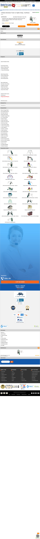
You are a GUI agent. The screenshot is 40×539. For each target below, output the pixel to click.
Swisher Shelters (4, 141)
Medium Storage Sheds (5, 67)
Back (6, 26)
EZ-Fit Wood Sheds (4, 117)
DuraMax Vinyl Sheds (4, 85)
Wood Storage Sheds (4, 78)
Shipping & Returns (4, 342)
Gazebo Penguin (4, 118)
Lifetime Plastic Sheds (5, 88)
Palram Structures (4, 130)
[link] (4, 326)
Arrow (13, 371)
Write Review (22, 26)
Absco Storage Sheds (5, 110)
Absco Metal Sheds (4, 82)
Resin (22, 374)
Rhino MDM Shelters (4, 131)
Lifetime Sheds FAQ (34, 374)
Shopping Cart (29, 5)
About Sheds (3, 371)
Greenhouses (3, 95)
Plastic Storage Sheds (5, 75)
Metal (22, 371)
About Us (2, 332)
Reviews (1, 10)
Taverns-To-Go (3, 143)
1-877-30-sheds (20, 282)
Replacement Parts (4, 339)
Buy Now (33, 24)
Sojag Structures (4, 137)
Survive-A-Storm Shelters (5, 140)
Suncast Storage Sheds (5, 138)
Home (1, 9)
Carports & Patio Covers (5, 93)
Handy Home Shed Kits (5, 121)
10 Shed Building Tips (35, 380)
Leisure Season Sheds (5, 124)
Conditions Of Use (3, 374)
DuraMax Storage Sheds (5, 115)
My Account (27, 2)
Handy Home (13, 377)
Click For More (20, 37)
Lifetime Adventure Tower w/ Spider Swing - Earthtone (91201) (30, 9)
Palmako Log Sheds (4, 128)
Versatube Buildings (4, 144)
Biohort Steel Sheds (4, 114)
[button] (38, 538)
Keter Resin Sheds (4, 123)
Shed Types (33, 377)
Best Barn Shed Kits (4, 113)
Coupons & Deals (4, 335)
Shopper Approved (4, 380)
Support (33, 2)
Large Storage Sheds (4, 68)
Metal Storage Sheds (4, 74)
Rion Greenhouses (4, 133)
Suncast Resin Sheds (4, 89)
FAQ (2, 336)
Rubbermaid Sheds (4, 134)
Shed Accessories (4, 100)
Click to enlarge (32, 22)
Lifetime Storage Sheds (5, 125)
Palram (13, 380)
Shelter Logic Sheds (4, 135)
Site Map (2, 345)
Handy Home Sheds (4, 86)
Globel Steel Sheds (4, 120)
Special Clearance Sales (5, 61)
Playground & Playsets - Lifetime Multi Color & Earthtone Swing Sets (12, 9)
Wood (22, 377)
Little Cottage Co (4, 127)
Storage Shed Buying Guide (36, 371)
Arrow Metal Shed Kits (5, 111)
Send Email (20, 289)
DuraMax (13, 374)
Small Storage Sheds (4, 65)
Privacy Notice (3, 338)
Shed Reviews (3, 341)
